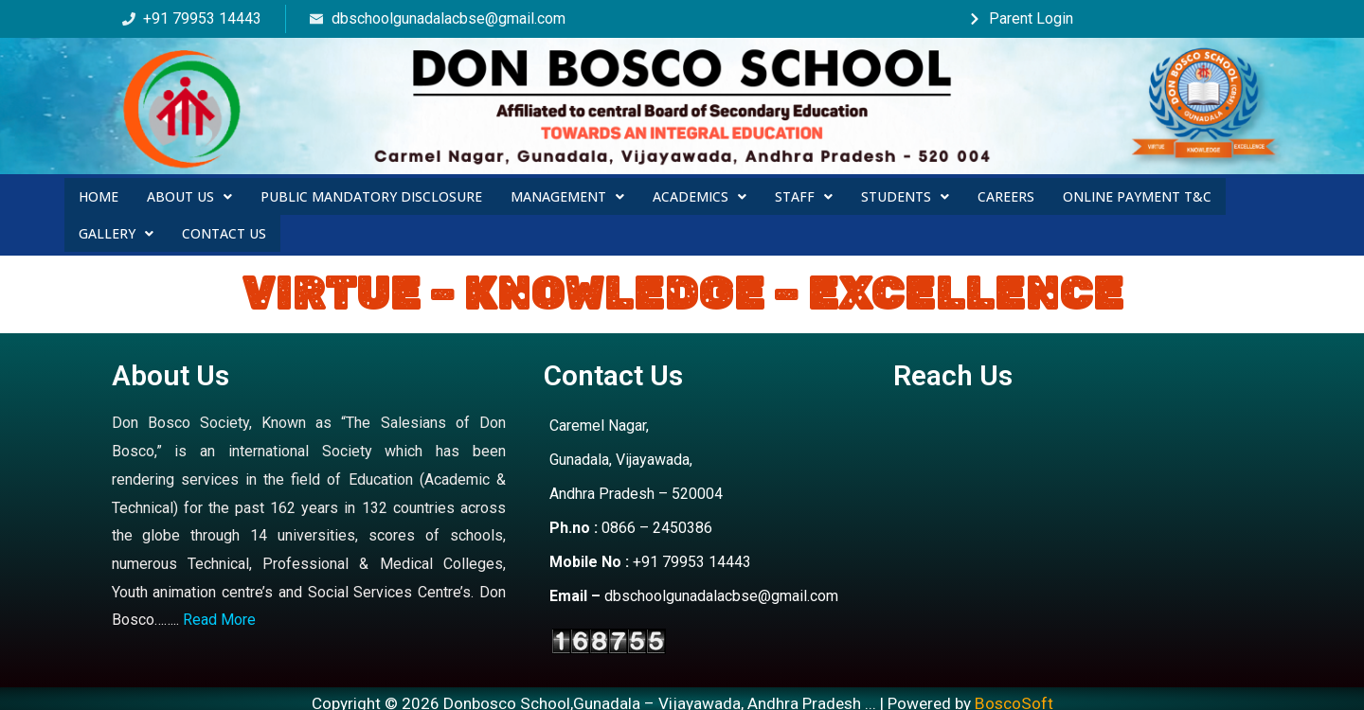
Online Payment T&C (1137, 194)
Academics (699, 194)
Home (98, 194)
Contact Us (224, 226)
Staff (804, 194)
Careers (1006, 194)
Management (567, 194)
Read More (219, 611)
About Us (189, 194)
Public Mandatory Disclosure (371, 194)
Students (905, 194)
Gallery (116, 226)
